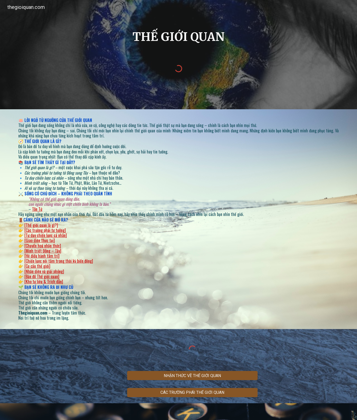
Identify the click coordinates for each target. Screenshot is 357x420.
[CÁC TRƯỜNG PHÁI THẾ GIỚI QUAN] (192, 392)
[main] (178, 39)
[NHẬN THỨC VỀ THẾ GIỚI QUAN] (192, 375)
